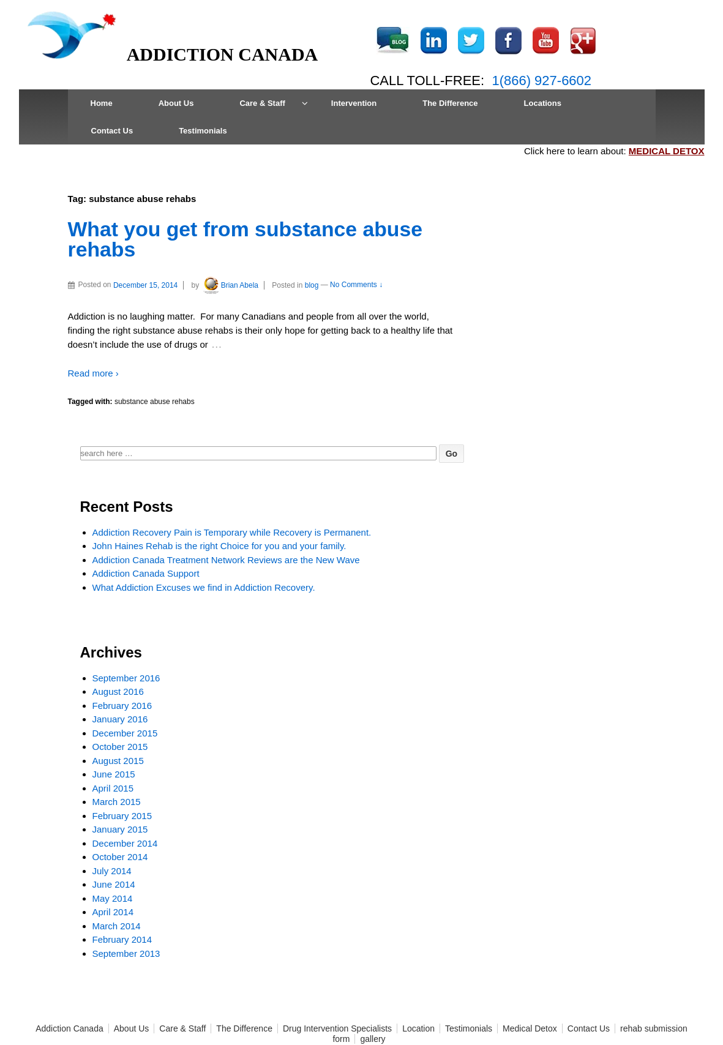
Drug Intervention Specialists (337, 1028)
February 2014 (122, 939)
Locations (542, 103)
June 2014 (113, 884)
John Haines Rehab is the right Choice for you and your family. (219, 546)
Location (418, 1028)
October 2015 (120, 746)
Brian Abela (229, 285)
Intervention (353, 103)
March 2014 (116, 926)
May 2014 (112, 898)
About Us (176, 103)
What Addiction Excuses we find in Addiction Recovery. (203, 587)
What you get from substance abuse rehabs (245, 239)
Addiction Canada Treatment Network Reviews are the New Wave (226, 560)
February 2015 (122, 816)
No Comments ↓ (356, 285)
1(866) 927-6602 (541, 80)
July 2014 (112, 871)
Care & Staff (262, 103)
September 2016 (126, 678)
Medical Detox (530, 1028)
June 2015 (113, 774)
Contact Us (112, 130)
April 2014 (113, 912)
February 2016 (122, 705)
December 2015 (125, 733)
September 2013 (126, 953)
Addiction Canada (69, 1028)
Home (102, 103)
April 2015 (113, 788)
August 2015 (118, 760)
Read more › (93, 373)
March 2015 (116, 801)
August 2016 (118, 691)
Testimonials (203, 130)
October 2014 (120, 857)
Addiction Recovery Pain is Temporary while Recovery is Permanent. (232, 532)
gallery (372, 1039)
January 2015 (120, 829)
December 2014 (125, 843)
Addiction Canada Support (146, 573)
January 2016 (120, 719)
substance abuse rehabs (154, 401)
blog (312, 285)
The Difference (450, 103)
